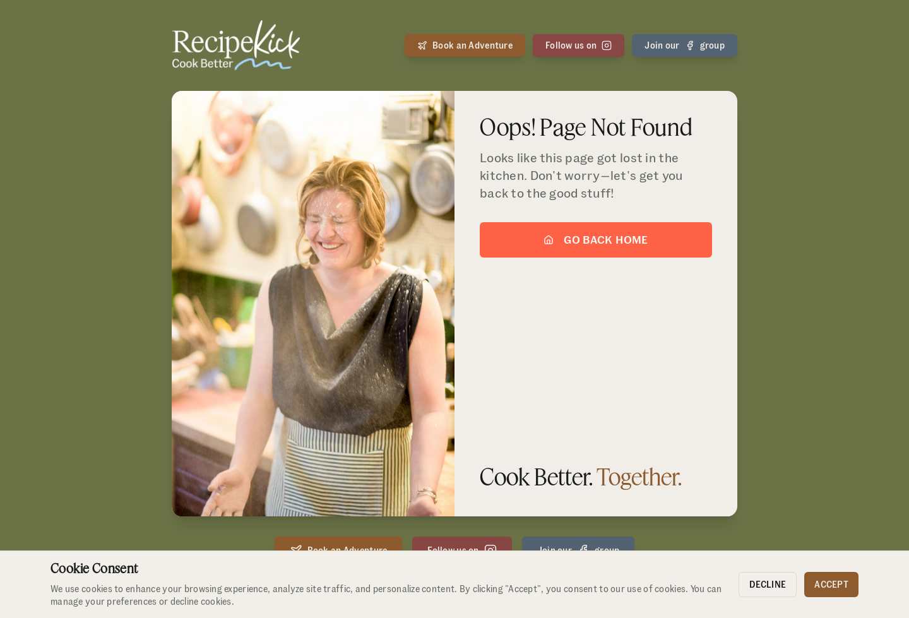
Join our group (685, 45)
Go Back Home (596, 241)
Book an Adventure (465, 45)
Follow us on (578, 45)
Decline (767, 584)
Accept (831, 584)
